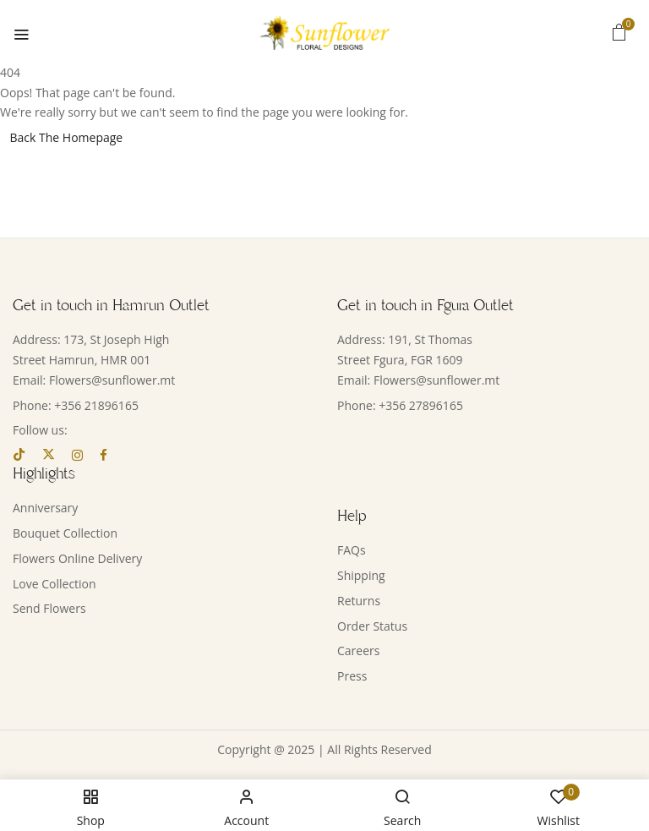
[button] (619, 32)
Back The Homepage (66, 137)
